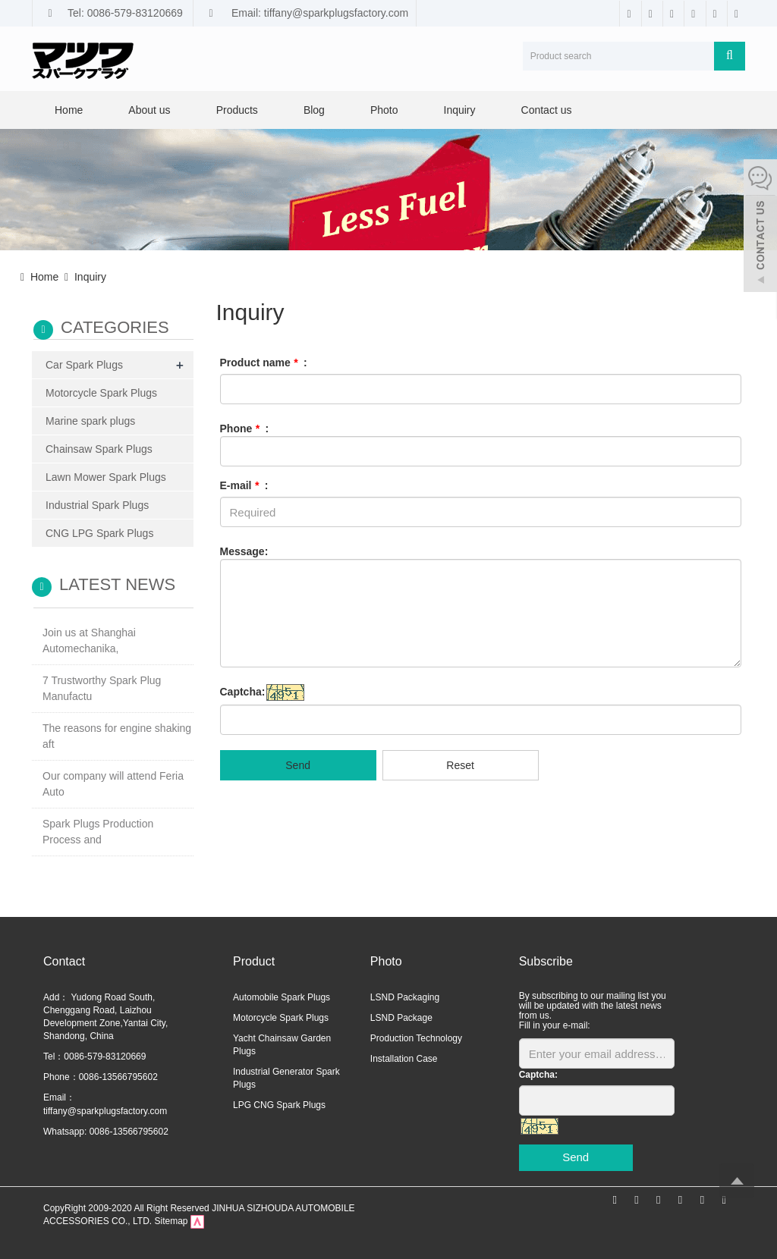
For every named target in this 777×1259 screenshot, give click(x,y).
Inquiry (460, 110)
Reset (460, 765)
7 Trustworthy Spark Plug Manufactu (101, 688)
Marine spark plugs (90, 421)
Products (237, 110)
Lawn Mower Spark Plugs (106, 477)
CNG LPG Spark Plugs (99, 533)
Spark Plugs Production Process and (97, 832)
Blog (314, 110)
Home (69, 110)
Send (297, 765)
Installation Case (404, 1058)
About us (149, 110)
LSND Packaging (404, 997)
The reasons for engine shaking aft (116, 736)
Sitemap (170, 1221)
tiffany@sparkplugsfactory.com (105, 1111)
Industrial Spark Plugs (97, 505)
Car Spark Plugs (84, 365)
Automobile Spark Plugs (281, 997)
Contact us (546, 110)
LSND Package (401, 1018)
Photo (384, 110)
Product (254, 961)
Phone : (244, 428)
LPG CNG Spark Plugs (279, 1105)
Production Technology (416, 1038)
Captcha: (243, 692)
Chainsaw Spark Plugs (99, 449)
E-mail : (244, 485)
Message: (244, 551)
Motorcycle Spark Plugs (101, 393)
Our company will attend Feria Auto (113, 784)
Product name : (263, 362)
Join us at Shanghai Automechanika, (89, 640)
